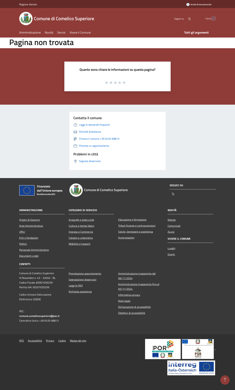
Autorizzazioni (126, 238)
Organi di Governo (29, 220)
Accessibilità (35, 341)
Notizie (172, 220)
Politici (23, 244)
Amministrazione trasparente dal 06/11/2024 (137, 276)
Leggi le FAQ (76, 286)
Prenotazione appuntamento (85, 274)
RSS (21, 341)
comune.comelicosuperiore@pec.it (39, 316)
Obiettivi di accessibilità (131, 313)
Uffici (22, 232)
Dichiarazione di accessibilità (134, 307)
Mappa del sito (78, 341)
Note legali (124, 301)
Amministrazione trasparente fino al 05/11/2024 (138, 286)
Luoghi (171, 248)
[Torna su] (225, 380)
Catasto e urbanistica (81, 238)
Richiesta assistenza (80, 292)
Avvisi (171, 232)
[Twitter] (182, 18)
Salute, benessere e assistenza (135, 232)
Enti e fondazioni (28, 238)
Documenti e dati (29, 256)
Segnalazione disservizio (82, 280)
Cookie (62, 341)
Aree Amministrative (31, 226)
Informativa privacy (129, 295)
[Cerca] (212, 19)
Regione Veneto (28, 4)
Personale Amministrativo (34, 250)
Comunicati (174, 226)
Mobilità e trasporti (79, 244)
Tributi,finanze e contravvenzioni (136, 226)
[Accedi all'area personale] (199, 4)
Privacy (50, 341)
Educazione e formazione (132, 220)
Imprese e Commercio (81, 232)
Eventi (171, 254)
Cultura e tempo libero (81, 226)
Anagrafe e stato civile (81, 220)
